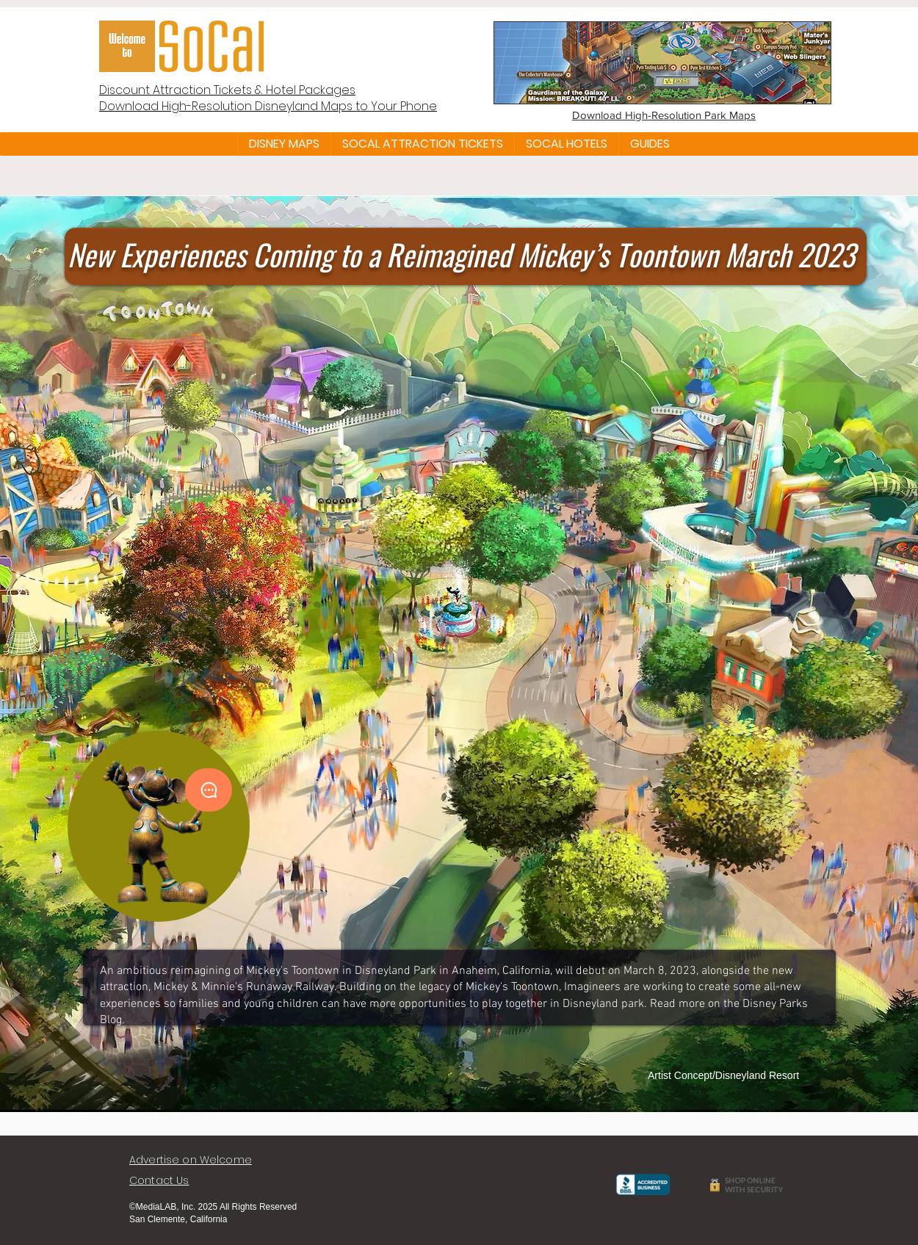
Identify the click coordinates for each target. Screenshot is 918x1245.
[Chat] (208, 790)
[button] (283, 144)
